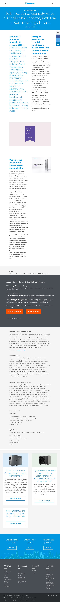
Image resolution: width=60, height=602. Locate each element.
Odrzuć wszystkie (33, 311)
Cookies (26, 595)
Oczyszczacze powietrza (23, 600)
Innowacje (6, 573)
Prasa (5, 575)
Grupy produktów (50, 571)
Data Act (33, 600)
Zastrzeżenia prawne (18, 595)
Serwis (34, 573)
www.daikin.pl (21, 350)
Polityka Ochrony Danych (9, 597)
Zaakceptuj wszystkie (14, 311)
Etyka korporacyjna (20, 597)
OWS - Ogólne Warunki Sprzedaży (7, 581)
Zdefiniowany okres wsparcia (50, 577)
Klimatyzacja (13, 600)
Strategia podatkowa (7, 585)
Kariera (6, 577)
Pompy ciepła (6, 600)
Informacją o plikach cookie (25, 305)
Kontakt (34, 571)
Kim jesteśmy (7, 571)
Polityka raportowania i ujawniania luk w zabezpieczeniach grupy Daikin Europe (50, 584)
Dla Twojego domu (21, 574)
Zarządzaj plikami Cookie (14, 318)
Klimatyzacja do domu (22, 581)
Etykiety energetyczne (49, 573)
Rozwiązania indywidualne (21, 578)
